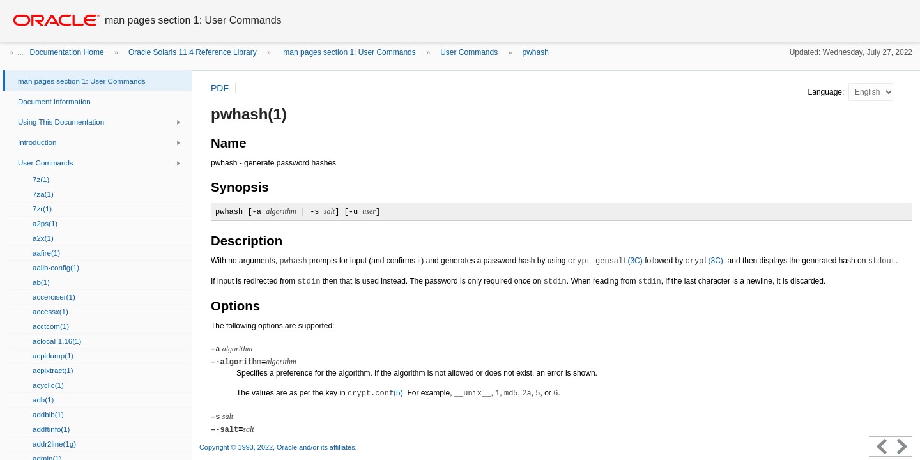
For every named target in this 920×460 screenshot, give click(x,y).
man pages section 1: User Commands (348, 52)
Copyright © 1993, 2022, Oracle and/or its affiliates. (279, 447)
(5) (375, 392)
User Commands (469, 52)
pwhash (536, 52)
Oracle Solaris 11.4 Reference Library (192, 52)
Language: (827, 92)
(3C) (605, 260)
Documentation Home (67, 52)
